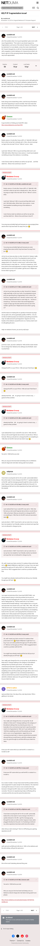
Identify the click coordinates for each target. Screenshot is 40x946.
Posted (14, 37)
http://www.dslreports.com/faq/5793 (12, 125)
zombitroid (6, 18)
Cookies (27, 940)
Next (33, 27)
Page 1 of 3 (20, 27)
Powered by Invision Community (20, 943)
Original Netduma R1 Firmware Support (25, 20)
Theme (12, 940)
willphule (10, 472)
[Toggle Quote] (4, 184)
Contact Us (20, 940)
